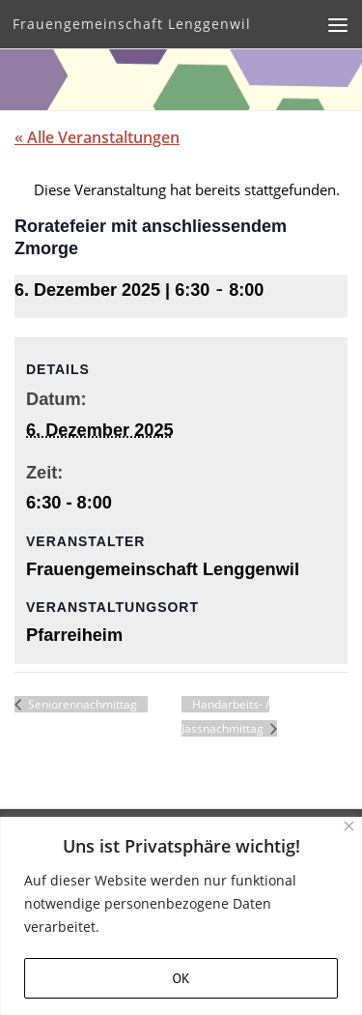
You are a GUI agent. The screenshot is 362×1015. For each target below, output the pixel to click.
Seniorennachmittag (81, 704)
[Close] (349, 826)
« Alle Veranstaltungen (97, 137)
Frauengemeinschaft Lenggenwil (132, 23)
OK (180, 978)
